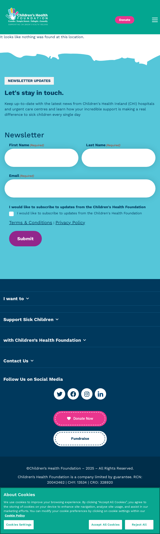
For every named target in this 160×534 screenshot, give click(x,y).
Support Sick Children (30, 322)
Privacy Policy (70, 222)
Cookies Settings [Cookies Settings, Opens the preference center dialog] (18, 525)
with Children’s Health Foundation (44, 343)
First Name (26, 145)
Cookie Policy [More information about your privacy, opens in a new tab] (15, 515)
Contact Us (18, 363)
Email (21, 176)
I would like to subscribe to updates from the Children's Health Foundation (79, 213)
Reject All (139, 525)
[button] (148, 20)
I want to (16, 301)
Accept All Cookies (105, 525)
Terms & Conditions (30, 222)
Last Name (103, 145)
